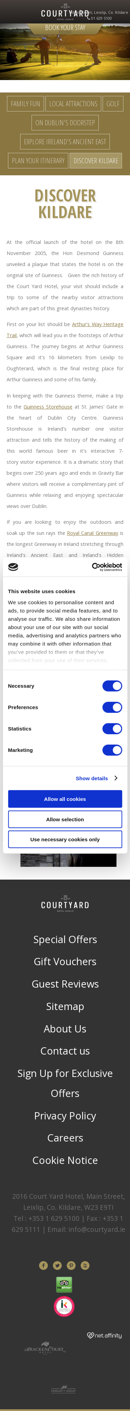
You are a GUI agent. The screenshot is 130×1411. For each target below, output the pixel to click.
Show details (92, 778)
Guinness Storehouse (48, 406)
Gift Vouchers (65, 961)
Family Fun (25, 103)
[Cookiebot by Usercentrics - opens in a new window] (92, 566)
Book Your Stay (65, 27)
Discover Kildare (95, 160)
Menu (10, 12)
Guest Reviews (65, 983)
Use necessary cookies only (64, 839)
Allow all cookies (65, 799)
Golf (113, 103)
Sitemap (65, 1006)
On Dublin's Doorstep (65, 122)
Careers (65, 1137)
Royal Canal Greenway (92, 533)
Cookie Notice (65, 1160)
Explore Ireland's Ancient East (65, 141)
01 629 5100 (101, 18)
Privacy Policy (65, 1115)
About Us (65, 1028)
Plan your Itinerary (38, 160)
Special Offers (65, 939)
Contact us (65, 1050)
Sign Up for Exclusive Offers (65, 1083)
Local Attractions (73, 103)
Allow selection (65, 819)
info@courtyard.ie (96, 1229)
